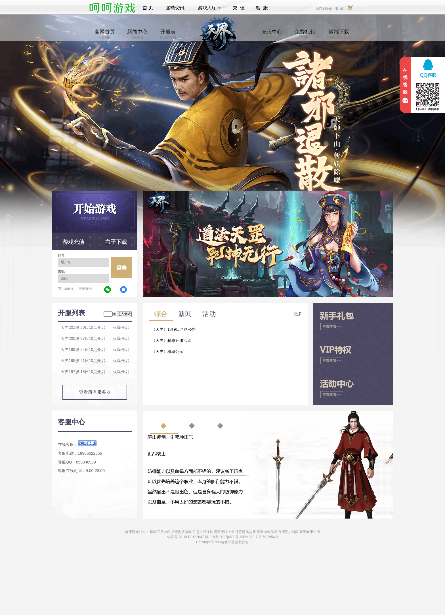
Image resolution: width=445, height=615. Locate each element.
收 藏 (339, 8)
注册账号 (85, 288)
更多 (298, 313)
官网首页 (105, 34)
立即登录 (121, 267)
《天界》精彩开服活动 (171, 340)
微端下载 (338, 34)
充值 (238, 7)
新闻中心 (137, 34)
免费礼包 (305, 34)
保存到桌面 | (325, 8)
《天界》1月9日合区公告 (174, 329)
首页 (148, 7)
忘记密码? (66, 288)
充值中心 (272, 34)
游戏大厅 (207, 7)
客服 (262, 7)
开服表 (168, 34)
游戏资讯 (175, 7)
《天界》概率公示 (167, 351)
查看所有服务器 (95, 392)
